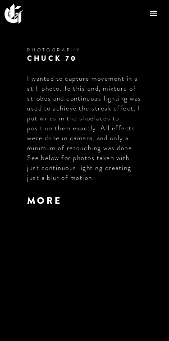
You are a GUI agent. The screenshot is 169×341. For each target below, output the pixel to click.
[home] (18, 14)
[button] (154, 13)
